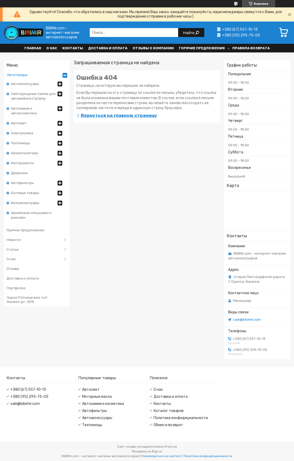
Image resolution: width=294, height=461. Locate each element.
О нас (51, 48)
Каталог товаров (169, 411)
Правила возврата (251, 48)
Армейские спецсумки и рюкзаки (31, 215)
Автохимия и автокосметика (24, 110)
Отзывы (13, 269)
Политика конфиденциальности (208, 456)
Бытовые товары (25, 193)
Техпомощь (20, 143)
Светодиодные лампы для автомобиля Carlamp (33, 96)
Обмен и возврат (168, 425)
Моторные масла (97, 396)
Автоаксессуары (25, 84)
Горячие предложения (202, 48)
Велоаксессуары (25, 203)
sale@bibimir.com (247, 319)
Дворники (19, 173)
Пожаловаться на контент (161, 456)
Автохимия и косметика (103, 403)
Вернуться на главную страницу (119, 115)
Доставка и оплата (107, 48)
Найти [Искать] (189, 32)
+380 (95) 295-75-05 (29, 396)
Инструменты (22, 163)
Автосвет (19, 123)
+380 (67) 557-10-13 (28, 389)
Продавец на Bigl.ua (147, 451)
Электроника (22, 133)
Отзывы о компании (153, 48)
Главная (32, 48)
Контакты (72, 48)
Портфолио (16, 288)
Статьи (13, 249)
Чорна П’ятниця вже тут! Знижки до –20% (27, 300)
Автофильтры (22, 183)
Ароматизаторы (24, 153)
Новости (14, 240)
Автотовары (17, 75)
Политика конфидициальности (181, 418)
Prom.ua (171, 446)
